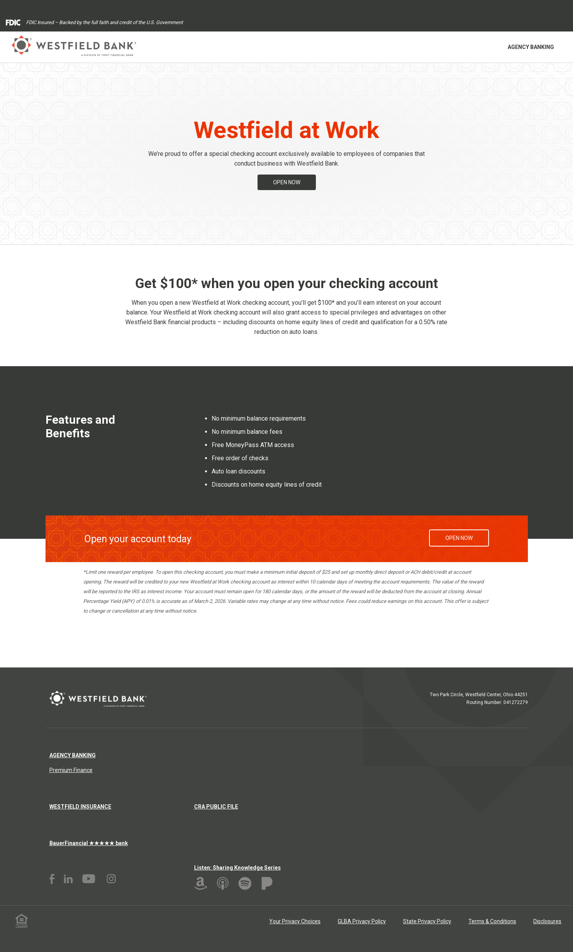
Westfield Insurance (80, 807)
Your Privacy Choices (295, 921)
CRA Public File (216, 807)
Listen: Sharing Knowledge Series (237, 868)
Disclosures (547, 921)
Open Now (286, 182)
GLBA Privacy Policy (362, 921)
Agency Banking (531, 47)
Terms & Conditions (492, 921)
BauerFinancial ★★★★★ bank (88, 843)
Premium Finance (71, 770)
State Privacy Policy (427, 921)
